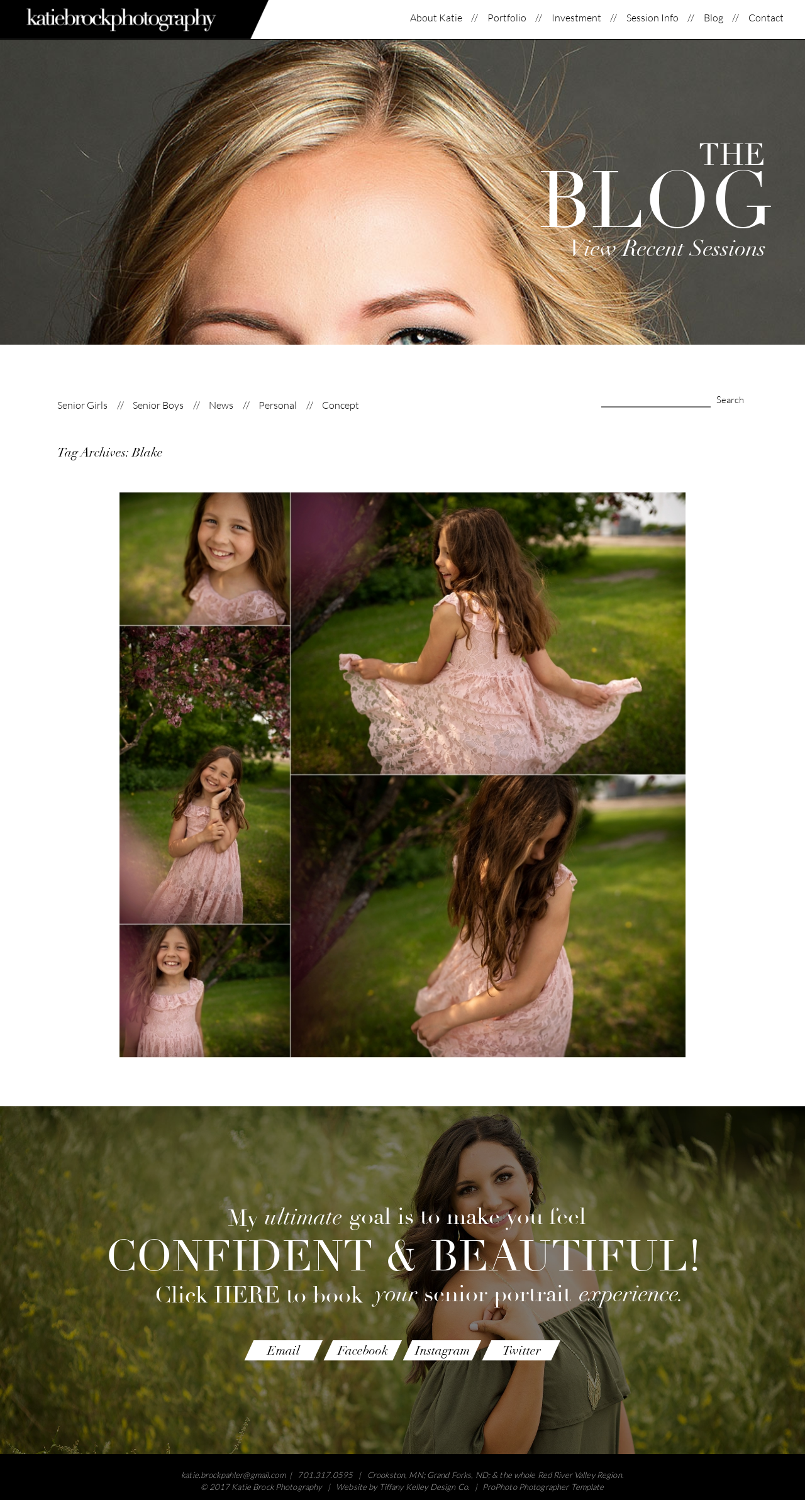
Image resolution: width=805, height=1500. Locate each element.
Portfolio (506, 18)
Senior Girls (82, 405)
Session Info (652, 18)
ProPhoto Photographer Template (543, 1487)
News (221, 405)
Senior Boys (158, 405)
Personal (277, 405)
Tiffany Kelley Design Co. (424, 1487)
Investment (576, 18)
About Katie (436, 18)
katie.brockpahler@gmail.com (233, 1475)
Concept (340, 405)
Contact (766, 18)
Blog (713, 18)
